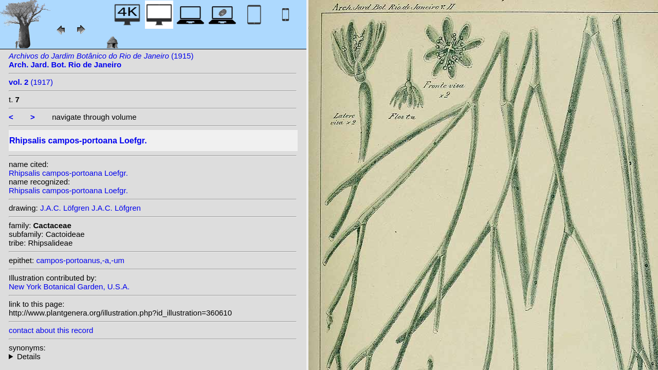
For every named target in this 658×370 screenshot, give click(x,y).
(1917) (31, 82)
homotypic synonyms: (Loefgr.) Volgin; (153, 356)
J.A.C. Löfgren (64, 207)
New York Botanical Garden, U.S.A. (69, 286)
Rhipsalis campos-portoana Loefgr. (68, 173)
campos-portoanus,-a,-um (80, 260)
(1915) (101, 60)
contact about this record (51, 330)
